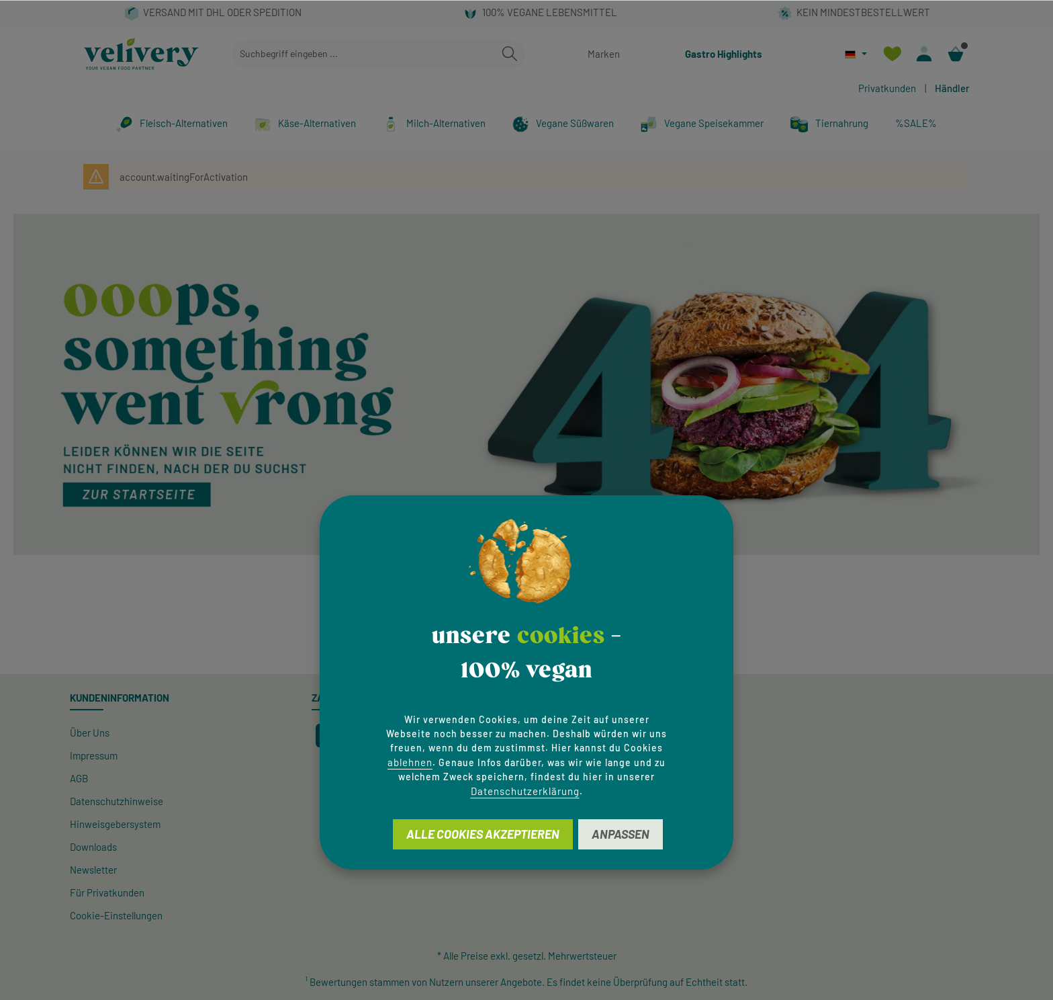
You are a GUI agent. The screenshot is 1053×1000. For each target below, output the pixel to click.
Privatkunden (887, 88)
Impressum (94, 755)
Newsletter (93, 870)
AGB (79, 778)
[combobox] (363, 54)
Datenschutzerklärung (525, 791)
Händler (952, 88)
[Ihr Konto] (923, 54)
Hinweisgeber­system (115, 824)
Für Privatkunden (107, 892)
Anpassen (620, 834)
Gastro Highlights (723, 54)
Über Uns (89, 732)
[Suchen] (509, 54)
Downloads (93, 847)
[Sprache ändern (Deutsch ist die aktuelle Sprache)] (856, 54)
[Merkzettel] (892, 54)
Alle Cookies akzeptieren (482, 834)
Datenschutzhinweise (116, 801)
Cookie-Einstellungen (116, 915)
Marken (604, 54)
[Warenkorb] (955, 54)
